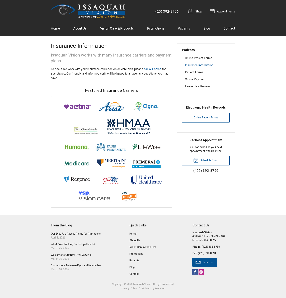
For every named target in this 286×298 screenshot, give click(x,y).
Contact (229, 28)
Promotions (156, 28)
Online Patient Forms (198, 58)
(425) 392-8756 (166, 11)
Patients (184, 28)
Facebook (195, 272)
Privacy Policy (129, 288)
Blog (207, 28)
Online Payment (195, 79)
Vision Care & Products (117, 28)
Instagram (201, 272)
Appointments (223, 11)
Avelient (160, 288)
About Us (80, 28)
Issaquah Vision (142, 284)
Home (55, 28)
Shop (195, 11)
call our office (152, 69)
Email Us (204, 262)
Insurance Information (199, 65)
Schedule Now (205, 160)
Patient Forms (194, 72)
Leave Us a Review (197, 86)
